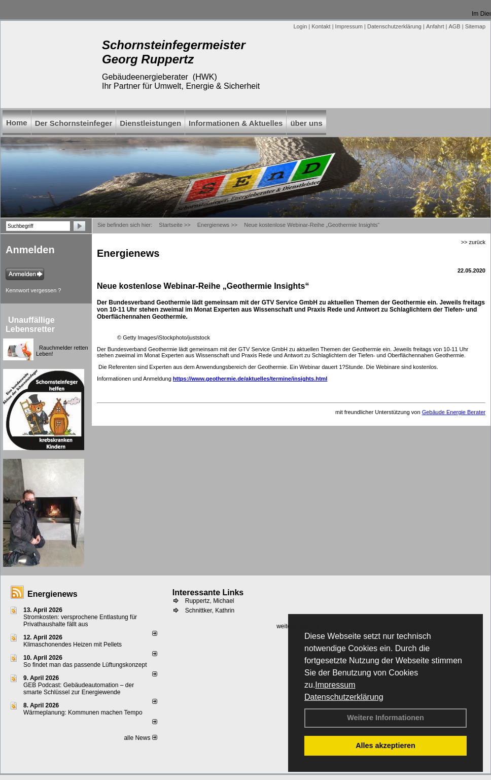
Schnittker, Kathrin (209, 610)
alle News (140, 737)
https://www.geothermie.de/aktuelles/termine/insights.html (250, 379)
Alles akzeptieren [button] (385, 745)
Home (16, 122)
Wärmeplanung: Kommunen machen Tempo (83, 712)
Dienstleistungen (150, 123)
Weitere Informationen (385, 718)
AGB (454, 26)
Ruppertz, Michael (209, 600)
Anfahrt (435, 26)
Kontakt (320, 26)
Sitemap (475, 26)
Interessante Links (208, 592)
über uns (306, 123)
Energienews (52, 594)
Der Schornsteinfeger (74, 123)
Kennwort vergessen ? (33, 290)
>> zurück (473, 242)
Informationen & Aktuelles (236, 123)
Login (300, 26)
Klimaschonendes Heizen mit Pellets (72, 644)
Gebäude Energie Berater (453, 412)
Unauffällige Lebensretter (30, 324)
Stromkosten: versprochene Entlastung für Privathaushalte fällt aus (80, 621)
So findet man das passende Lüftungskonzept (85, 664)
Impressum (335, 685)
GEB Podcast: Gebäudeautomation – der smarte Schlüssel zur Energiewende (78, 689)
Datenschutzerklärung (343, 697)
